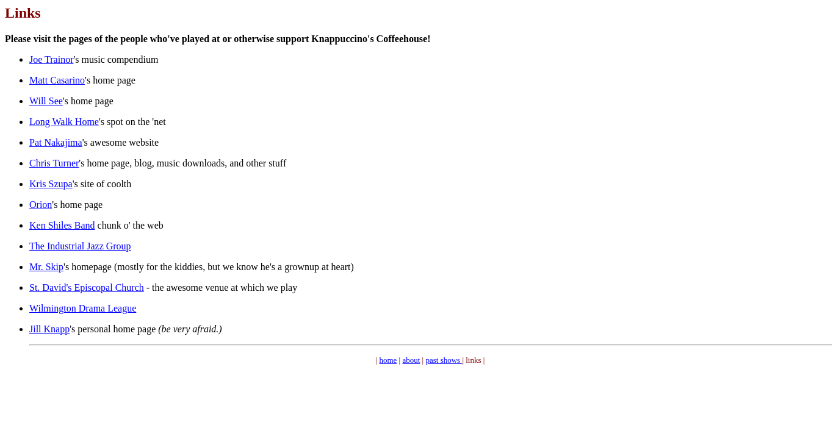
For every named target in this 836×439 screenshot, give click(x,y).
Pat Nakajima (55, 142)
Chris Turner (54, 163)
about (411, 360)
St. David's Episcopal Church (86, 287)
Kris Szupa (51, 184)
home (388, 360)
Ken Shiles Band (62, 225)
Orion (40, 204)
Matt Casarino (57, 80)
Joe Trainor (51, 59)
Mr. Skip (46, 267)
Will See (46, 101)
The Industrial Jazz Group (80, 246)
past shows (443, 360)
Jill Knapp (49, 329)
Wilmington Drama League (82, 308)
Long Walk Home (64, 121)
